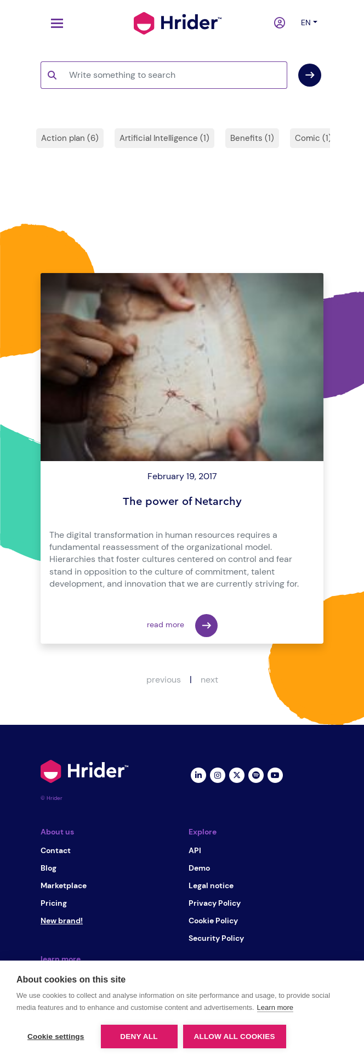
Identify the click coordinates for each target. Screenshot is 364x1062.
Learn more (275, 1007)
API (195, 850)
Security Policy (216, 938)
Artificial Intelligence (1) (164, 138)
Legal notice (211, 885)
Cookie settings (55, 1036)
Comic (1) (313, 138)
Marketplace (64, 885)
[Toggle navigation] (54, 23)
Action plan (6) (70, 138)
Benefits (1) (252, 138)
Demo (199, 868)
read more (182, 625)
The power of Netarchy (182, 501)
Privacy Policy (215, 903)
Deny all (138, 1036)
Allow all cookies (234, 1036)
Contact (56, 850)
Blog (48, 868)
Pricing (54, 903)
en (306, 22)
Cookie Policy (213, 920)
